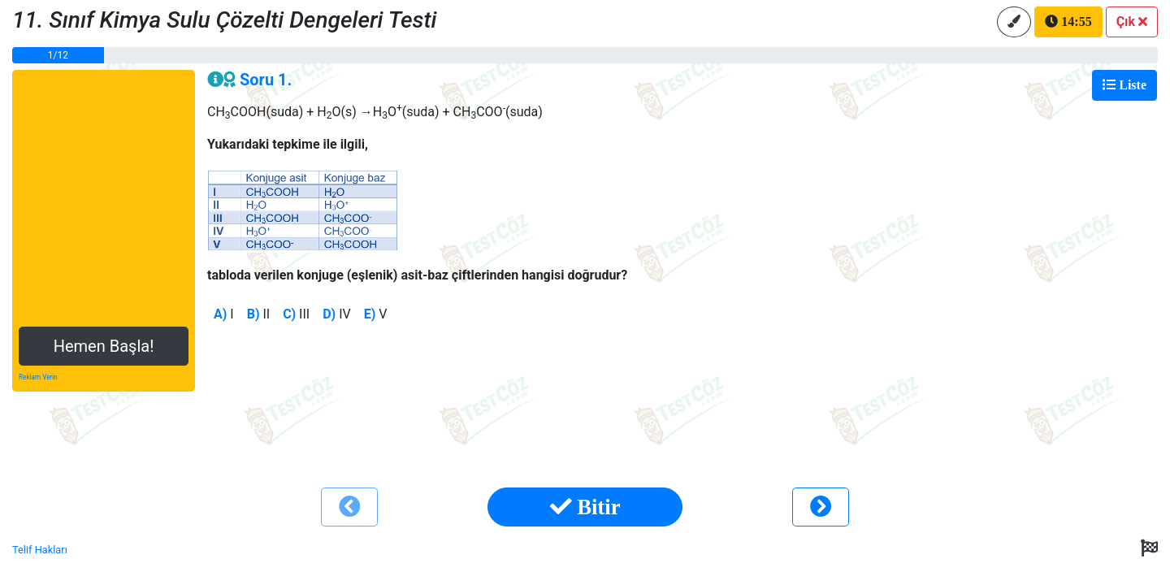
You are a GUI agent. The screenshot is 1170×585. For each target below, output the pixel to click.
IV (337, 314)
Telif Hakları (39, 550)
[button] (1132, 21)
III (296, 314)
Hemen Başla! (104, 346)
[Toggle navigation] (1124, 85)
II (259, 314)
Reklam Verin (38, 377)
